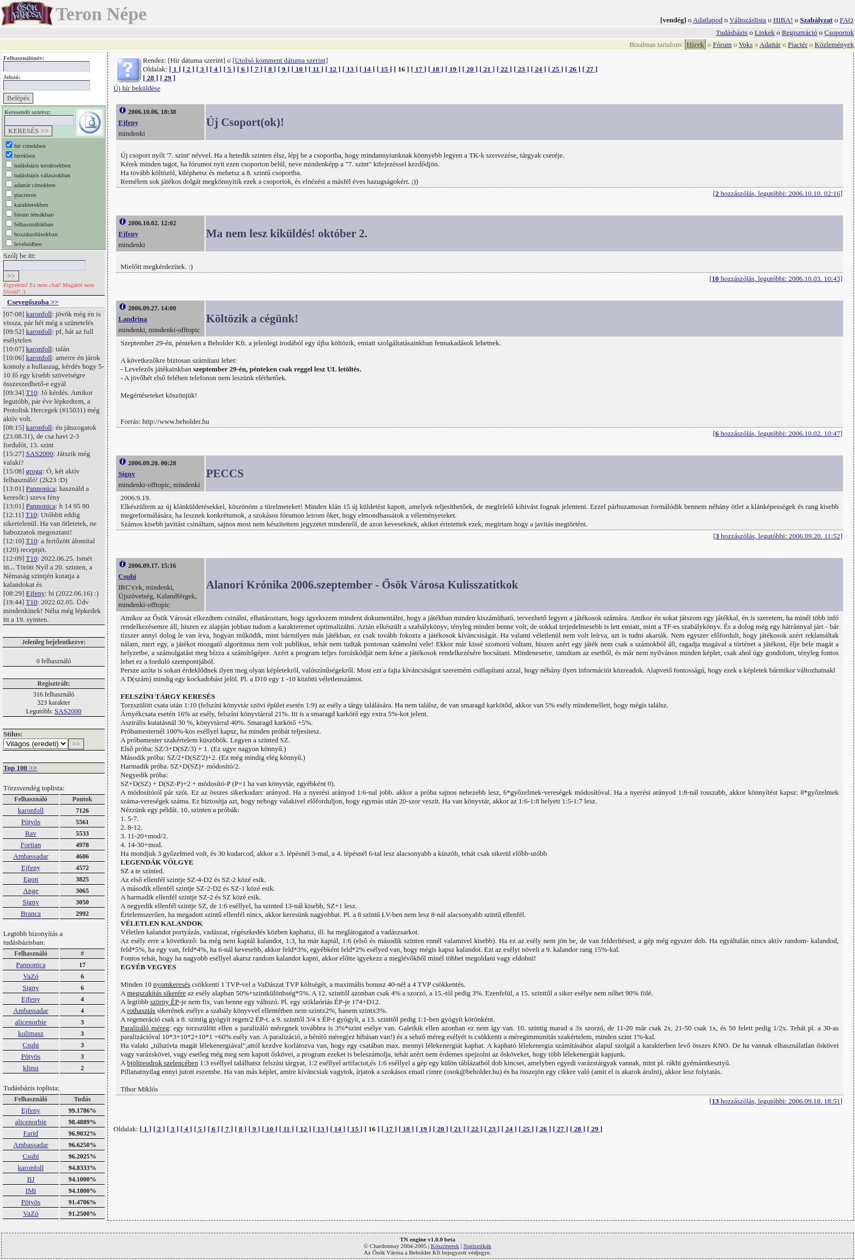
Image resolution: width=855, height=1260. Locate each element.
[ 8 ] (270, 69)
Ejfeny (35, 593)
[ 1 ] (175, 69)
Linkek (765, 32)
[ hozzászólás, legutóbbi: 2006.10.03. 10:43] (775, 278)
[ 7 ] (257, 69)
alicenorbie (31, 1022)
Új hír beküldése (136, 88)
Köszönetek (445, 1246)
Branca (31, 913)
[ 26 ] (572, 69)
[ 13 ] (350, 69)
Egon (30, 879)
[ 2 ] (189, 69)
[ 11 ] (316, 69)
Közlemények (834, 44)
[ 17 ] (418, 69)
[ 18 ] (435, 69)
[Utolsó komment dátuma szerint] (280, 60)
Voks (746, 44)
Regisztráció (799, 32)
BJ (31, 1179)
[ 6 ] (243, 69)
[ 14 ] (367, 69)
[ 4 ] (216, 69)
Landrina (132, 319)
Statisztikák (477, 1246)
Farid (30, 1133)
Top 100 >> (20, 768)
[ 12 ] (332, 69)
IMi (31, 1190)
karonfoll (39, 314)
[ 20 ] (470, 69)
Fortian (31, 845)
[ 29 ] (167, 78)
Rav (31, 833)
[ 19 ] (452, 69)
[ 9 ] (284, 69)
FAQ (846, 20)
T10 (31, 392)
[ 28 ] (150, 78)
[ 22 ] (504, 69)
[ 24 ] (538, 69)
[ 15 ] (384, 69)
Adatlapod (707, 20)
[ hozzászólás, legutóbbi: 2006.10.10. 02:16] (777, 193)
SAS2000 (39, 453)
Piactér (798, 44)
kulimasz (31, 1033)
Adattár (770, 44)
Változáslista (748, 20)
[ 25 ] (555, 69)
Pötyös (30, 822)
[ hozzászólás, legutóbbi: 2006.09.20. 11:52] (777, 536)
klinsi (31, 1068)
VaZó (30, 976)
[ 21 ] (487, 69)
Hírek (695, 44)
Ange (30, 890)
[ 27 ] (590, 69)
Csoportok (839, 32)
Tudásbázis (732, 32)
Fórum (722, 44)
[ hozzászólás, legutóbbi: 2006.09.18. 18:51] (775, 1101)
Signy (30, 902)
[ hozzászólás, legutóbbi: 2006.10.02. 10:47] (777, 433)
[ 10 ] (298, 69)
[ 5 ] (230, 69)
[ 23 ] (521, 69)
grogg (34, 471)
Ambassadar (30, 856)
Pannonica (41, 488)
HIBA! (783, 20)
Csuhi (30, 1045)
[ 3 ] (202, 69)
